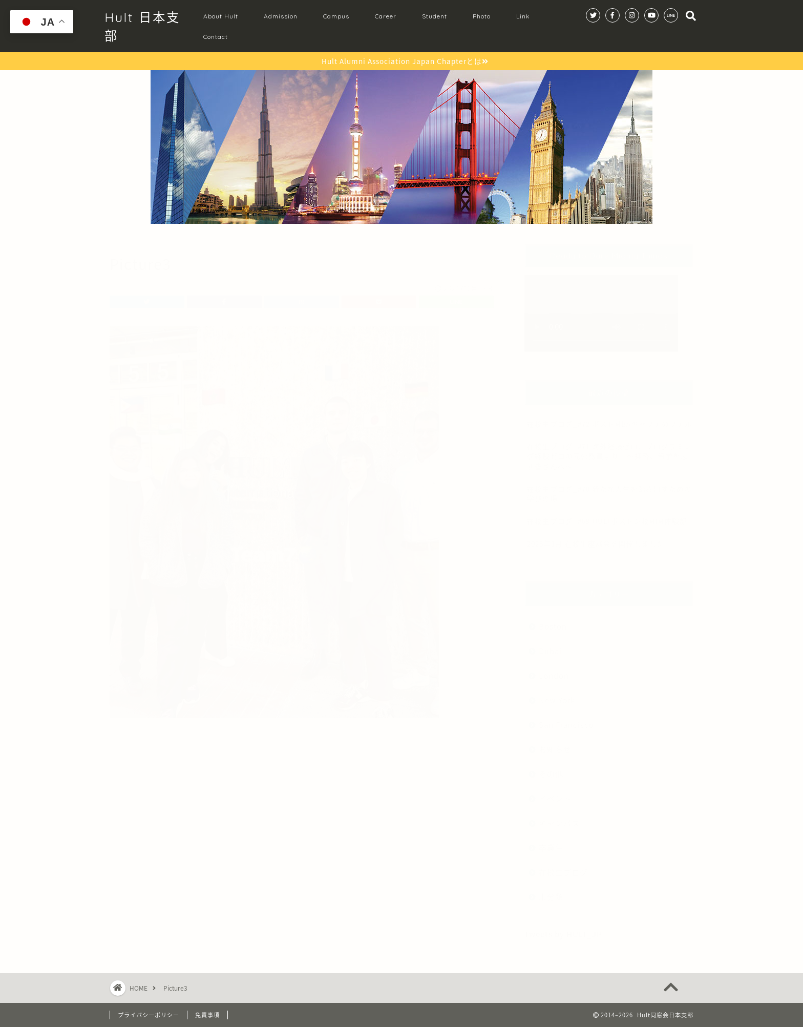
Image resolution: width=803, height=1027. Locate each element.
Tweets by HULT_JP (563, 929)
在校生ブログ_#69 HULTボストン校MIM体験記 (607, 516)
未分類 (551, 891)
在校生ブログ (563, 867)
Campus (336, 16)
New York (557, 695)
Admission (281, 16)
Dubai (550, 646)
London (554, 670)
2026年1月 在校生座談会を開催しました (596, 538)
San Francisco (566, 719)
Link (523, 16)
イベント (555, 793)
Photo (482, 16)
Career (385, 16)
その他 (551, 768)
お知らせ (555, 744)
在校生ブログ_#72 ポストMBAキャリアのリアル (609, 418)
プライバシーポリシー (148, 1015)
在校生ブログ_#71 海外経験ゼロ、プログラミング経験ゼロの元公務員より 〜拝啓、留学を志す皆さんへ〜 (609, 451)
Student (434, 16)
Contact (215, 36)
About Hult (220, 16)
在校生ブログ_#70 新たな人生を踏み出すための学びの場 (609, 488)
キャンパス (559, 818)
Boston (553, 621)
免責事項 (207, 1015)
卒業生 (551, 842)
